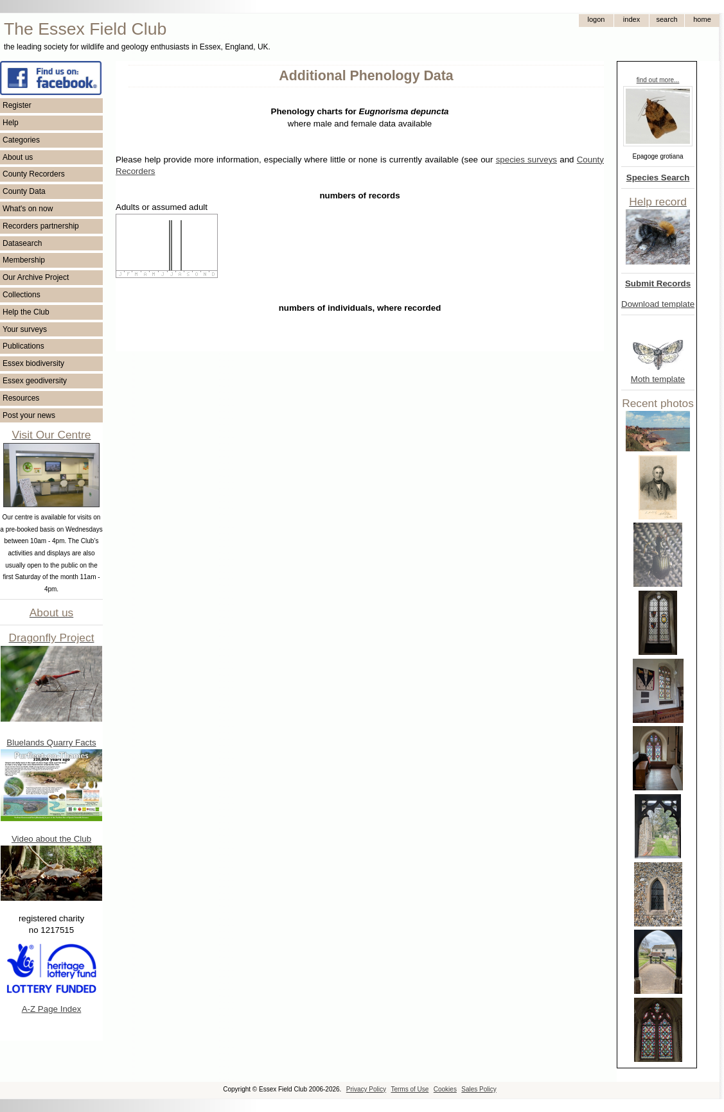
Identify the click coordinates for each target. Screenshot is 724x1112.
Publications (23, 346)
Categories (21, 139)
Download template (657, 304)
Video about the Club (51, 839)
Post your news (29, 415)
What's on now (28, 208)
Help (11, 122)
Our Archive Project (36, 277)
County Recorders (34, 173)
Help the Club (26, 312)
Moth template (658, 379)
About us (18, 157)
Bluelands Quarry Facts (51, 742)
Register (17, 105)
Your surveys (25, 329)
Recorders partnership (41, 226)
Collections (21, 294)
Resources (21, 398)
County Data (24, 191)
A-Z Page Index (52, 1009)
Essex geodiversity (35, 380)
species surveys (526, 159)
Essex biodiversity (33, 363)
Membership (24, 260)
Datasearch (22, 243)
